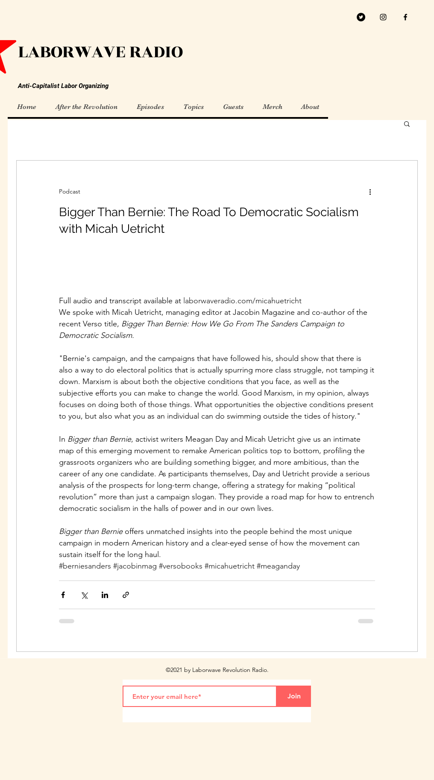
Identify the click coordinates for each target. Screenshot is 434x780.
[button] (407, 124)
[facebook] (405, 17)
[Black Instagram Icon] (383, 17)
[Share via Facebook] (63, 595)
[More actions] (370, 191)
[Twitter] (361, 17)
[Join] (294, 696)
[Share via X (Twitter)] (84, 595)
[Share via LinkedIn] (105, 595)
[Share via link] (126, 595)
